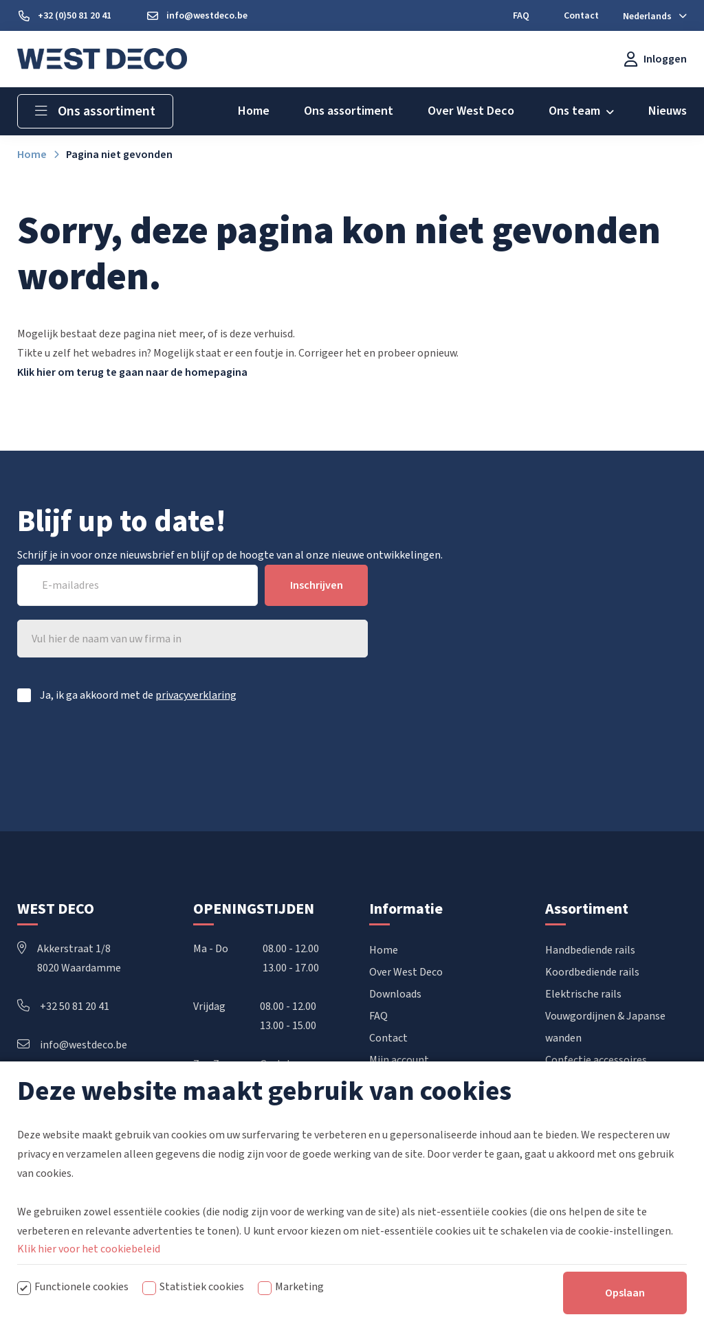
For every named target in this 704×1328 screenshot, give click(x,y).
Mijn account (399, 1060)
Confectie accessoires (596, 1060)
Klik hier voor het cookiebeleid (88, 1249)
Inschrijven (316, 585)
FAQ (378, 1016)
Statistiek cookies (202, 1286)
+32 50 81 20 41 (63, 1006)
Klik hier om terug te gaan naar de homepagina (132, 372)
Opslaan (625, 1293)
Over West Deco (406, 972)
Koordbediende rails (592, 972)
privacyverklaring (195, 695)
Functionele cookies (81, 1286)
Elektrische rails (583, 994)
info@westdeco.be (72, 1045)
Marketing (299, 1286)
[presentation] (263, 753)
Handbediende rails (590, 950)
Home (383, 950)
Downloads (395, 994)
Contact (388, 1038)
